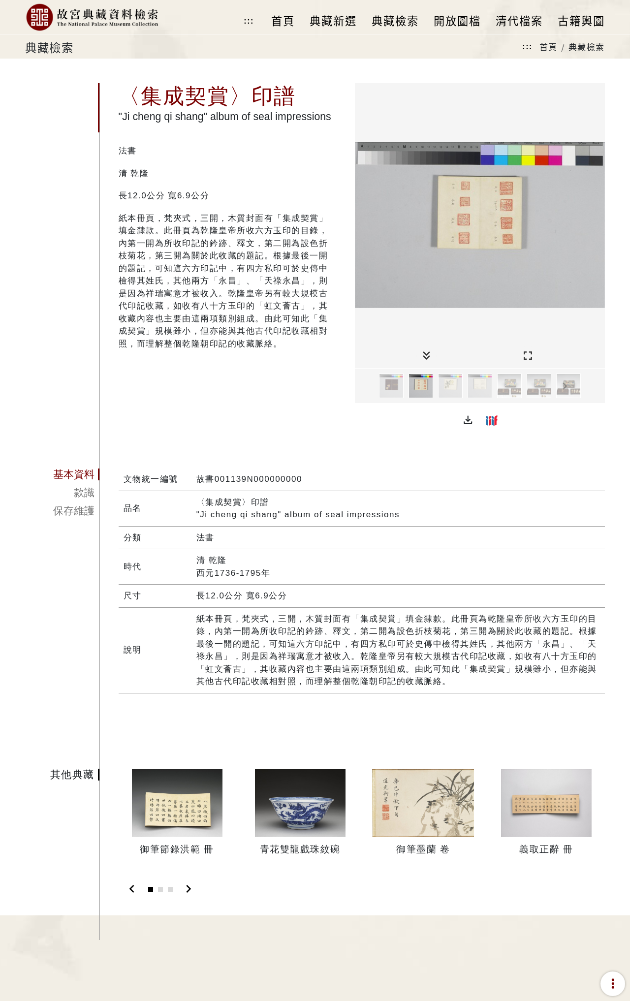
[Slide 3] (170, 889)
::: (248, 21)
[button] (468, 420)
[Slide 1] (150, 889)
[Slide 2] (160, 889)
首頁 (548, 46)
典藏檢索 (586, 46)
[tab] (62, 474)
